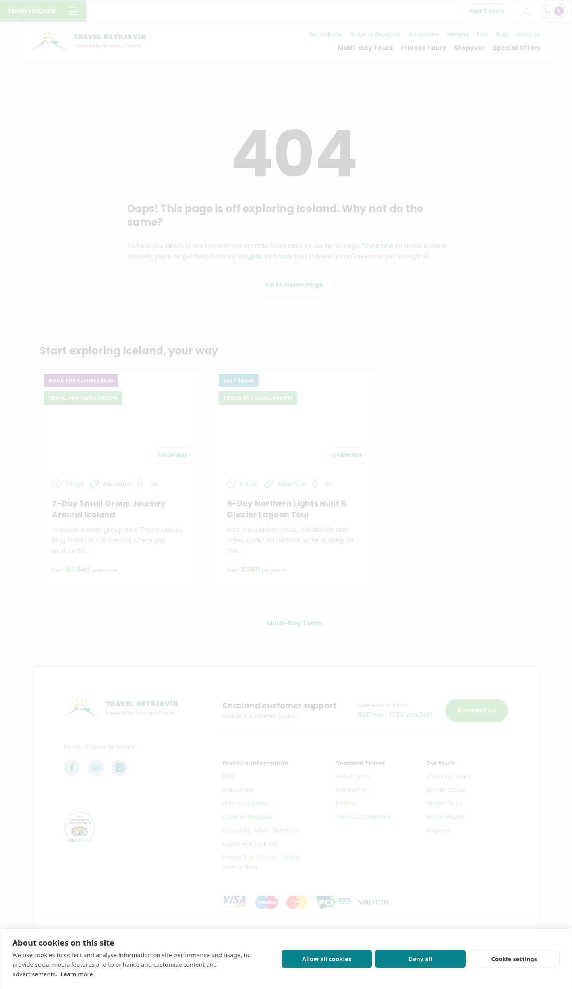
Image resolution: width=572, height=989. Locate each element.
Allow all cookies (327, 959)
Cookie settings (514, 959)
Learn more (76, 974)
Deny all (420, 959)
